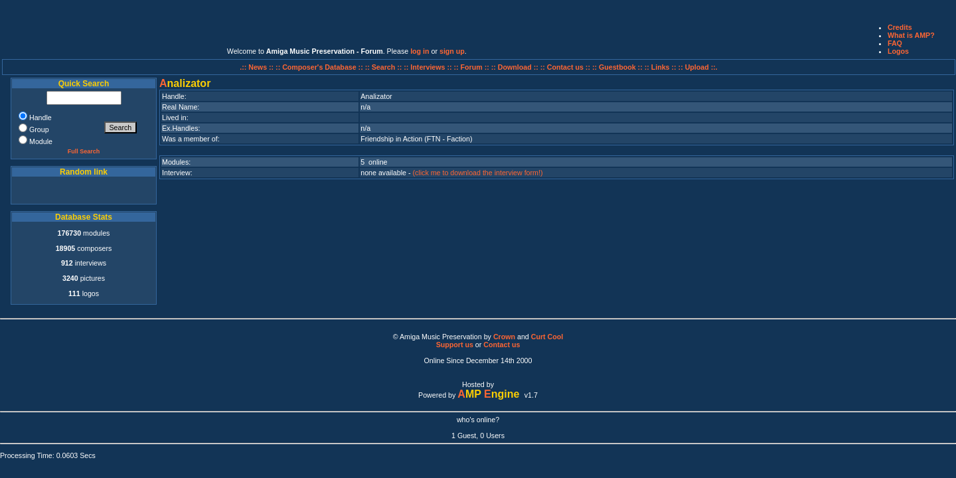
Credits (900, 27)
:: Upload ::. (698, 67)
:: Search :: (384, 67)
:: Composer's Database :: (320, 67)
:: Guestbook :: (617, 67)
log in (419, 51)
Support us (454, 345)
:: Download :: (515, 67)
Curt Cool (547, 337)
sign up (452, 51)
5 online (373, 162)
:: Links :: (661, 67)
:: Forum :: (472, 67)
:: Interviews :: (428, 67)
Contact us (501, 345)
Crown (504, 337)
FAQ (895, 43)
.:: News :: (258, 67)
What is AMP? (911, 35)
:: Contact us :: (565, 67)
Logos (898, 51)
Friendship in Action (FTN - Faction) (416, 139)
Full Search (84, 151)
